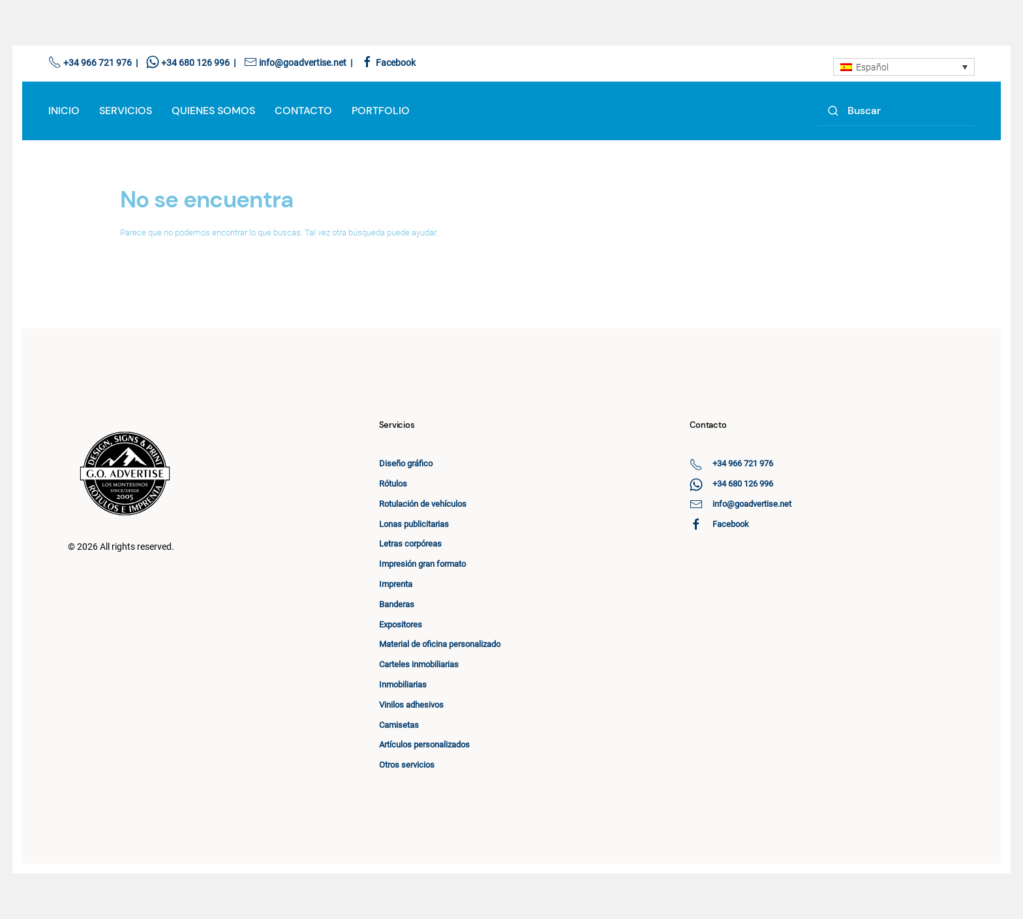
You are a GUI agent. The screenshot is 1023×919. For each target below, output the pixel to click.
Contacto (303, 110)
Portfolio (381, 110)
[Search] (896, 111)
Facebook (396, 62)
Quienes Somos (213, 110)
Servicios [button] (125, 110)
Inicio (64, 110)
